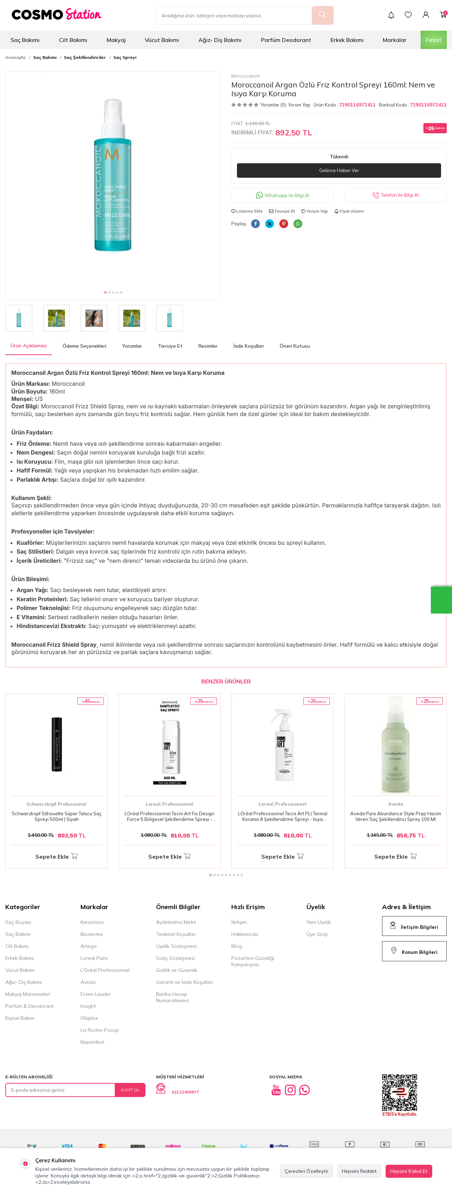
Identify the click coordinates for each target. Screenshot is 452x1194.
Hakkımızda (244, 934)
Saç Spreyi (124, 57)
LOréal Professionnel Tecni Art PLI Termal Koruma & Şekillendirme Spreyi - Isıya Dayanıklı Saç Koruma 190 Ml (282, 817)
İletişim (239, 922)
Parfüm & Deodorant (29, 1006)
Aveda (395, 804)
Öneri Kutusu (295, 346)
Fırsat (433, 39)
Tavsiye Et (282, 211)
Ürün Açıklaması (29, 345)
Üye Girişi (317, 934)
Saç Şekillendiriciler (85, 57)
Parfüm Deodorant (286, 39)
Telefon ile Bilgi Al (396, 196)
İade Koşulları (248, 346)
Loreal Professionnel (170, 804)
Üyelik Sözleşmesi (176, 946)
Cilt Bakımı (73, 39)
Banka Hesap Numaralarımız (172, 997)
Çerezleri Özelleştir (306, 1171)
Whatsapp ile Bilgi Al (282, 196)
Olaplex (89, 1018)
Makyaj (116, 39)
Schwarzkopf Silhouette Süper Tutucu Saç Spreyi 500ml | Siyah (57, 816)
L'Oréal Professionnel (105, 970)
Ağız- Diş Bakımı (220, 39)
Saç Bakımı (25, 39)
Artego (89, 946)
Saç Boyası (18, 922)
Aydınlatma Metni (176, 922)
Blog (236, 946)
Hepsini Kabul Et (409, 1171)
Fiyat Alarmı (349, 211)
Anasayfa (15, 57)
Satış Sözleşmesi (175, 958)
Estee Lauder (96, 994)
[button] (105, 292)
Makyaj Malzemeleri (27, 994)
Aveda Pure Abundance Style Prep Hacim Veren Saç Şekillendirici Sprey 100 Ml (395, 816)
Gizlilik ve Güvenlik (176, 970)
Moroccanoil (245, 76)
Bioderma (92, 934)
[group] (113, 179)
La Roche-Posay (100, 1030)
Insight (88, 1006)
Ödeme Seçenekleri (84, 346)
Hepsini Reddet (359, 1171)
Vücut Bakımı (162, 39)
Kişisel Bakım (19, 1018)
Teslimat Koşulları (176, 934)
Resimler (208, 346)
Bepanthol (92, 1042)
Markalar (394, 39)
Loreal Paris (94, 958)
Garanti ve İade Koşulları (184, 982)
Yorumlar (132, 346)
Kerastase (92, 922)
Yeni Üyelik (319, 922)
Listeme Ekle (247, 211)
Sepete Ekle (56, 856)
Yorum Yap (299, 105)
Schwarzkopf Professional (56, 804)
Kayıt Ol (130, 1089)
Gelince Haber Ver (339, 170)
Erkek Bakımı (347, 39)
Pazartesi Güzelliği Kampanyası (252, 961)
